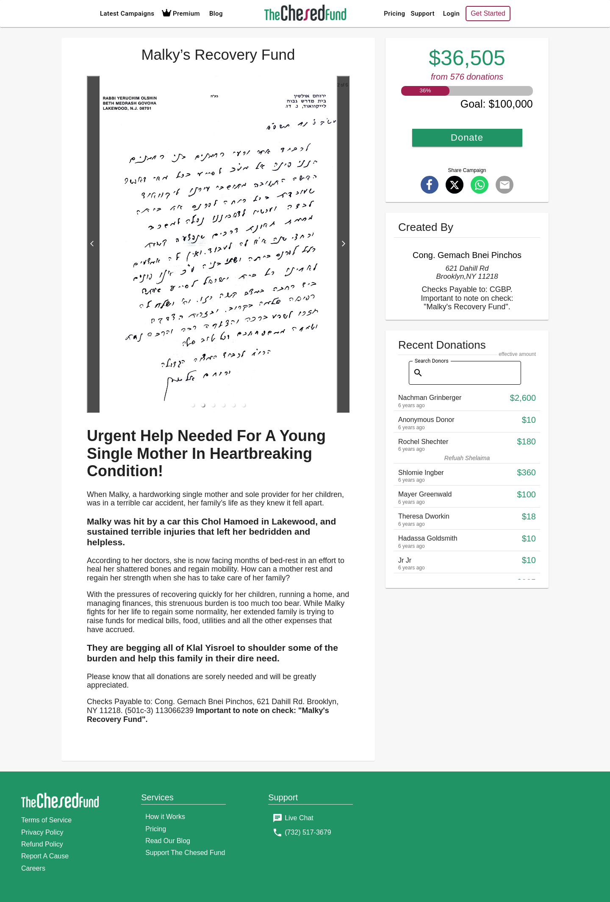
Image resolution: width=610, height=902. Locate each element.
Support (422, 14)
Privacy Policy (42, 832)
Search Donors (432, 361)
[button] (192, 405)
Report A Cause (45, 856)
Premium (179, 14)
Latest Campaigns (127, 14)
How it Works (165, 816)
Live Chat (299, 818)
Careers (33, 868)
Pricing (394, 14)
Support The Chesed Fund (185, 852)
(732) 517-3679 (308, 832)
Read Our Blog (167, 840)
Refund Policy (42, 844)
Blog (216, 14)
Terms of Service (46, 820)
